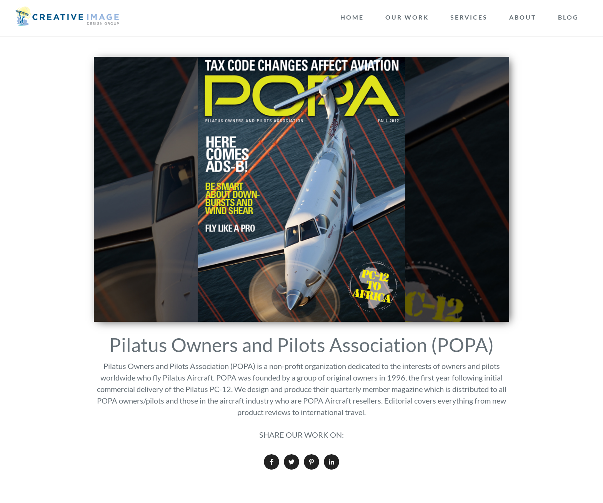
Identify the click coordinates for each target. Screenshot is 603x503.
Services (469, 17)
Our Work (407, 17)
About (522, 17)
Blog (568, 17)
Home (352, 17)
